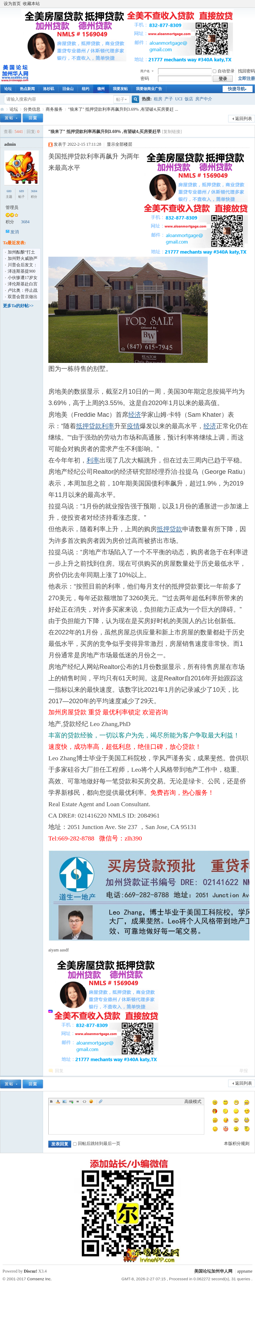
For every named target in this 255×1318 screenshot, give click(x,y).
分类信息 (31, 109)
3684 (34, 191)
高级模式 (192, 1101)
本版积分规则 (236, 1143)
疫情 (133, 426)
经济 (134, 414)
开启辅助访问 (251, 3)
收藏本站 (31, 3)
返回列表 (243, 118)
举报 (243, 1070)
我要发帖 (120, 89)
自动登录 (224, 71)
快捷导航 (236, 89)
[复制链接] (172, 131)
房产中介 (203, 99)
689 (21, 191)
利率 (107, 426)
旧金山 (68, 89)
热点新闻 (27, 89)
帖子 (120, 99)
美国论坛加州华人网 (2, 109)
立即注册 (246, 78)
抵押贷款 (88, 426)
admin (10, 144)
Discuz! (30, 1271)
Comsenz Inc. (39, 1279)
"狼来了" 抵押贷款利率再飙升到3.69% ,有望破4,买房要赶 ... (123, 109)
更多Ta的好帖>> (18, 305)
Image (64, 1101)
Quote (77, 1101)
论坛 (8, 89)
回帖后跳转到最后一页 (96, 1143)
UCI (178, 99)
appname (245, 1271)
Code (84, 1101)
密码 (145, 78)
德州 (101, 89)
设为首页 (12, 3)
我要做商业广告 (149, 89)
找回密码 (246, 71)
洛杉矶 (48, 89)
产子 (168, 99)
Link (71, 1101)
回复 (59, 1070)
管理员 (12, 207)
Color (58, 1101)
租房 (158, 99)
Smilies (91, 1101)
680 (9, 191)
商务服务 (54, 109)
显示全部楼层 (119, 144)
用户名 (145, 71)
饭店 (189, 99)
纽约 (85, 89)
